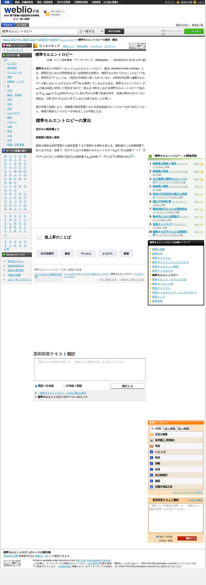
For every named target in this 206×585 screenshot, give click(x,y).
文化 (9, 104)
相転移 (119, 145)
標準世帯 (157, 301)
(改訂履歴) (93, 563)
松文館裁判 (47, 253)
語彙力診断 (14, 274)
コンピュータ (14, 72)
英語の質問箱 (15, 270)
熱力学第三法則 (45, 106)
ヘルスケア (13, 113)
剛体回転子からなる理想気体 (170, 208)
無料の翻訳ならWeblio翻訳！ (57, 13)
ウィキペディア (49, 46)
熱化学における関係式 (166, 216)
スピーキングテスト (19, 279)
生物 (9, 126)
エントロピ (83, 274)
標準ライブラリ (161, 288)
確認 (157, 480)
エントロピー (68, 39)
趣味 (9, 117)
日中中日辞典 (63, 2)
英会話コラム (15, 261)
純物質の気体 (160, 171)
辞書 (7, 2)
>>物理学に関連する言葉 (131, 279)
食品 (9, 131)
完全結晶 (101, 106)
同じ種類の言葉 (26, 39)
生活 (9, 108)
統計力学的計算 (162, 201)
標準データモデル (162, 270)
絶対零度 (80, 106)
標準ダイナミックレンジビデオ (170, 262)
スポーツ (12, 122)
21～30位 (183, 428)
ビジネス (12, 63)
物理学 (54, 39)
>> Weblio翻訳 (195, 500)
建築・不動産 (14, 95)
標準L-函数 (158, 249)
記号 (6, 249)
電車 (9, 77)
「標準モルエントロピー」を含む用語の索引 (62, 393)
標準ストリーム (161, 257)
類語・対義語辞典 (24, 2)
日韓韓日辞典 (81, 2)
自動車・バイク (15, 81)
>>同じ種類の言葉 (107, 279)
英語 (106, 68)
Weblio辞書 (64, 566)
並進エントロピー (163, 224)
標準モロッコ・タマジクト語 (169, 279)
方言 (9, 140)
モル (111, 72)
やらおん (86, 253)
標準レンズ (158, 296)
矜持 (157, 457)
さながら (107, 253)
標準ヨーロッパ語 (162, 283)
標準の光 (157, 253)
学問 (9, 99)
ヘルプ (200, 2)
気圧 (73, 77)
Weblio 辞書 (186, 2)
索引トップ (68, 46)
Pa (79, 83)
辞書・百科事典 (15, 144)
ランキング (96, 46)
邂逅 (67, 253)
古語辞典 (96, 2)
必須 (157, 469)
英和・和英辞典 (45, 2)
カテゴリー (110, 46)
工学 (9, 90)
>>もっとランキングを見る (187, 492)
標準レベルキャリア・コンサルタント (174, 292)
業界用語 (12, 68)
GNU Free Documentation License (93, 560)
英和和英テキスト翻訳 (54, 353)
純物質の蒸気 (160, 186)
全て (5, 60)
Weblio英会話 (16, 265)
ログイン (170, 2)
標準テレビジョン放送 (165, 266)
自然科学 (43, 39)
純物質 (69, 106)
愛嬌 (126, 253)
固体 (46, 145)
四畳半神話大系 (163, 486)
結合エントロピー (101, 274)
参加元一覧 (197, 24)
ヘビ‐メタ (160, 451)
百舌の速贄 (161, 434)
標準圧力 (46, 72)
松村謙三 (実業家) (164, 440)
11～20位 (169, 428)
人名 (9, 135)
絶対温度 (72, 145)
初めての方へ (182, 24)
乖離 (157, 463)
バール (57, 83)
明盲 (157, 445)
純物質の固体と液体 (164, 163)
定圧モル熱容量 (74, 156)
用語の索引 (82, 46)
